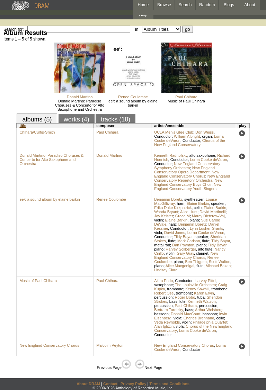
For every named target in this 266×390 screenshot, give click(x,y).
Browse (164, 4)
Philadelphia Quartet (210, 322)
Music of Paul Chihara (186, 101)
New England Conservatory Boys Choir (188, 182)
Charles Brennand (199, 318)
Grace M (182, 216)
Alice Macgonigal (180, 266)
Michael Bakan (218, 266)
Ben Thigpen (196, 262)
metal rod (162, 245)
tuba (200, 297)
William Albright (187, 136)
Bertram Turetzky (168, 310)
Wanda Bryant (166, 212)
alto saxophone (202, 155)
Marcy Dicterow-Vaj (208, 216)
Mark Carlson (188, 241)
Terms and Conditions (169, 384)
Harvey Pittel (205, 281)
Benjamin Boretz (168, 199)
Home (143, 4)
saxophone (163, 285)
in (136, 29)
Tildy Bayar (183, 237)
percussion (163, 297)
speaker (218, 203)
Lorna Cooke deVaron (208, 159)
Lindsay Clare (165, 270)
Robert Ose (164, 293)
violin (158, 220)
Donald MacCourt (186, 314)
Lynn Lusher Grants (206, 228)
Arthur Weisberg (208, 310)
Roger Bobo (185, 297)
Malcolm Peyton (109, 345)
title (22, 126)
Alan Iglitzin (164, 326)
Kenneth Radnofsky (170, 155)
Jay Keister (163, 216)
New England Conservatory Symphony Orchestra (187, 166)
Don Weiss (204, 132)
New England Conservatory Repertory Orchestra (192, 178)
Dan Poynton (183, 245)
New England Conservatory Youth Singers (187, 186)
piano (194, 220)
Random (207, 4)
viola (158, 232)
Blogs (229, 4)
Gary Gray (185, 253)
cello (198, 208)
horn (180, 203)
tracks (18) (115, 119)
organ (207, 136)
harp (172, 224)
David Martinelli (212, 212)
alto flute (205, 249)
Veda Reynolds (167, 322)
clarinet (202, 253)
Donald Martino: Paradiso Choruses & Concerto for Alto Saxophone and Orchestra (79, 105)
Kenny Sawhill (197, 289)
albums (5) (37, 119)
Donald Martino (80, 97)
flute (171, 241)
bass (189, 310)
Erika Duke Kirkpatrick (173, 208)
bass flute (177, 301)
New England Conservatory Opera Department (184, 170)
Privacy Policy (134, 384)
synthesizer (194, 199)
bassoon (161, 314)
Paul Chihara (186, 97)
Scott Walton (219, 262)
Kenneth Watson (202, 301)
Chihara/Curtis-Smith (37, 132)
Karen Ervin (204, 293)
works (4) (76, 119)
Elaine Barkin (198, 203)
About (249, 4)
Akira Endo (163, 281)
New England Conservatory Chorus (186, 174)
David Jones (174, 232)
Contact (110, 384)
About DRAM (88, 384)
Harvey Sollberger (181, 249)
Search (185, 4)
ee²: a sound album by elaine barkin (132, 103)
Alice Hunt (188, 212)
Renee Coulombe (133, 97)
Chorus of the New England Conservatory (189, 142)
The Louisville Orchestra (195, 285)
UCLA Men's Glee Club (173, 132)
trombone (175, 289)
